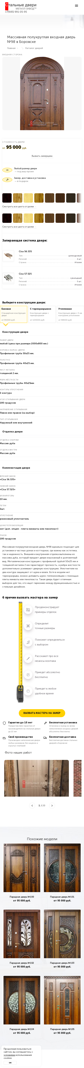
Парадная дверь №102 (22, 963)
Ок (10, 1063)
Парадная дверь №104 (22, 1029)
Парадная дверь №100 (22, 897)
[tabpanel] (21, 875)
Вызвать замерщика (42, 156)
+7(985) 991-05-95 (16, 11)
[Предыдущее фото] (32, 806)
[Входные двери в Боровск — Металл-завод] (21, 6)
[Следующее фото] (52, 806)
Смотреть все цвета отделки (18, 206)
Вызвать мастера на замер (42, 713)
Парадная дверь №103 (62, 963)
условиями (9, 1055)
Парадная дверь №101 (62, 897)
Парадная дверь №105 (62, 1029)
